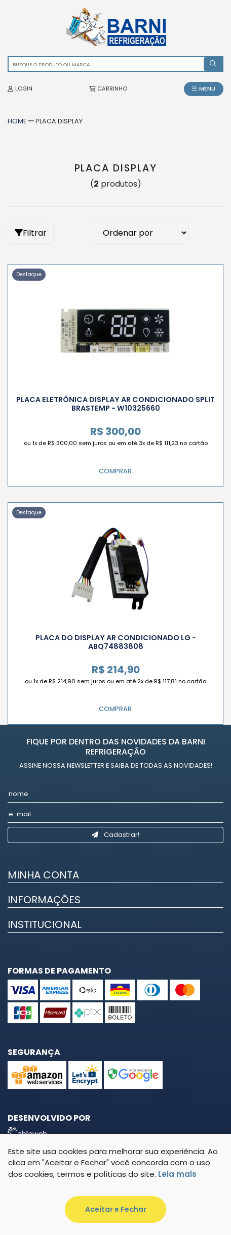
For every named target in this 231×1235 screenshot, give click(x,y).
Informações (44, 900)
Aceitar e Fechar (115, 1209)
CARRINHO (108, 88)
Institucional (45, 924)
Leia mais (177, 1174)
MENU (203, 88)
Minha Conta (43, 875)
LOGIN (20, 88)
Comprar (115, 471)
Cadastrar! (115, 834)
